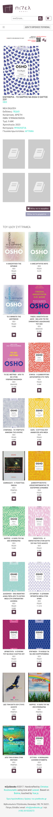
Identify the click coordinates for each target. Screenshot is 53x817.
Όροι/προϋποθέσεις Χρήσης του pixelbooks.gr (27, 799)
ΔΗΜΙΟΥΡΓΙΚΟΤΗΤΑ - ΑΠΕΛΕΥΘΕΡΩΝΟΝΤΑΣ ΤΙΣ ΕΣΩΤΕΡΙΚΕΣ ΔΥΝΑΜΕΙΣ (39, 485)
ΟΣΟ (5, 102)
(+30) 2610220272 (27, 811)
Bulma (17, 793)
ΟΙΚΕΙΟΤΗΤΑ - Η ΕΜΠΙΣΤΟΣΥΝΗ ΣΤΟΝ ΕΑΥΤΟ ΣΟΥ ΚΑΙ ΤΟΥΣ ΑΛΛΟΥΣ (39, 540)
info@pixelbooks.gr (34, 807)
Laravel (35, 790)
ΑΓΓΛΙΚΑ (29, 131)
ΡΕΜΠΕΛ (14, 490)
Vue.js (35, 793)
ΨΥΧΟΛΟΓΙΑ (20, 128)
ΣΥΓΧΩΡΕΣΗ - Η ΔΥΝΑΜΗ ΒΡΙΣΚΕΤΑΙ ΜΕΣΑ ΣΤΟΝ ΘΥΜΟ (39, 596)
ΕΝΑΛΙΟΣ (39, 329)
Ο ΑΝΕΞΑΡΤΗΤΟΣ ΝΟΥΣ (39, 264)
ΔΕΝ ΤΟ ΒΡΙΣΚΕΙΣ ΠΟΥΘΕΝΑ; (37, 27)
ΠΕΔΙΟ (16, 111)
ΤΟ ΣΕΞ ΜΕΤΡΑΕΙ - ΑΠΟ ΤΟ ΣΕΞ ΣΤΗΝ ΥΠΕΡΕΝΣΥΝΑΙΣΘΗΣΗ (14, 377)
